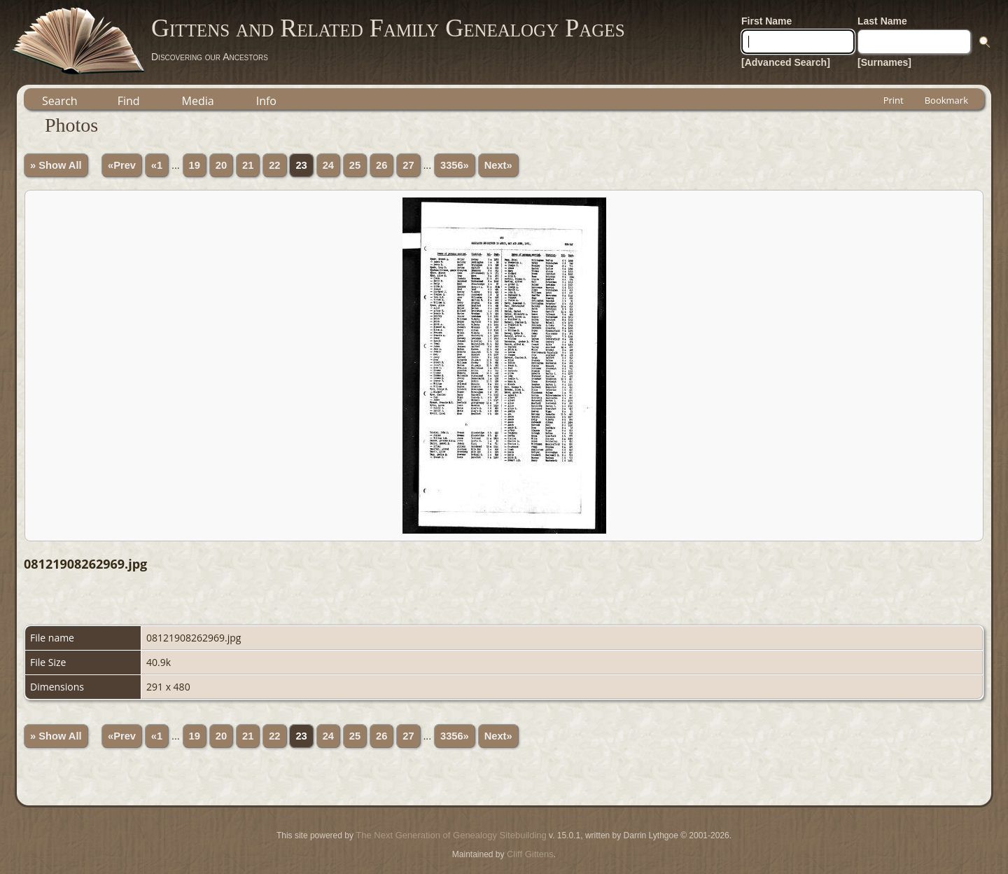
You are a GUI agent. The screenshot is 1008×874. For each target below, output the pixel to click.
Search (60, 101)
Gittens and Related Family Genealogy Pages (388, 28)
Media (198, 101)
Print (893, 100)
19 (194, 165)
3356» (454, 165)
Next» (498, 165)
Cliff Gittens (530, 854)
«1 (156, 165)
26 (381, 165)
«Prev (122, 165)
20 (221, 165)
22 (274, 165)
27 (408, 165)
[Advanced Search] (785, 62)
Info (266, 101)
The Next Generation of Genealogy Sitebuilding (451, 835)
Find (129, 101)
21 (247, 165)
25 (354, 165)
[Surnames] (884, 62)
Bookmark (946, 100)
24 (328, 165)
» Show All (56, 165)
